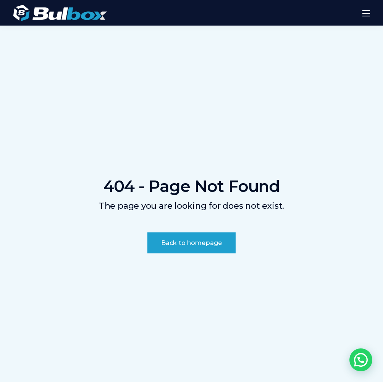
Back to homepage (191, 243)
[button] (360, 359)
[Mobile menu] (366, 13)
